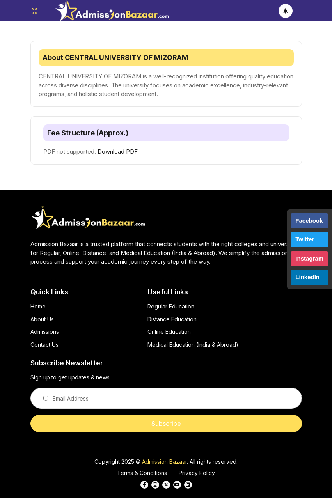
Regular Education (170, 306)
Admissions (44, 331)
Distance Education (172, 319)
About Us (42, 319)
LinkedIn (307, 277)
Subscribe (166, 423)
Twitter (304, 239)
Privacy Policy (197, 473)
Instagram (309, 258)
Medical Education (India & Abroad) (192, 344)
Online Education (169, 331)
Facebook (309, 220)
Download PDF (118, 151)
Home (38, 306)
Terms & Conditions (142, 473)
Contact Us (44, 344)
